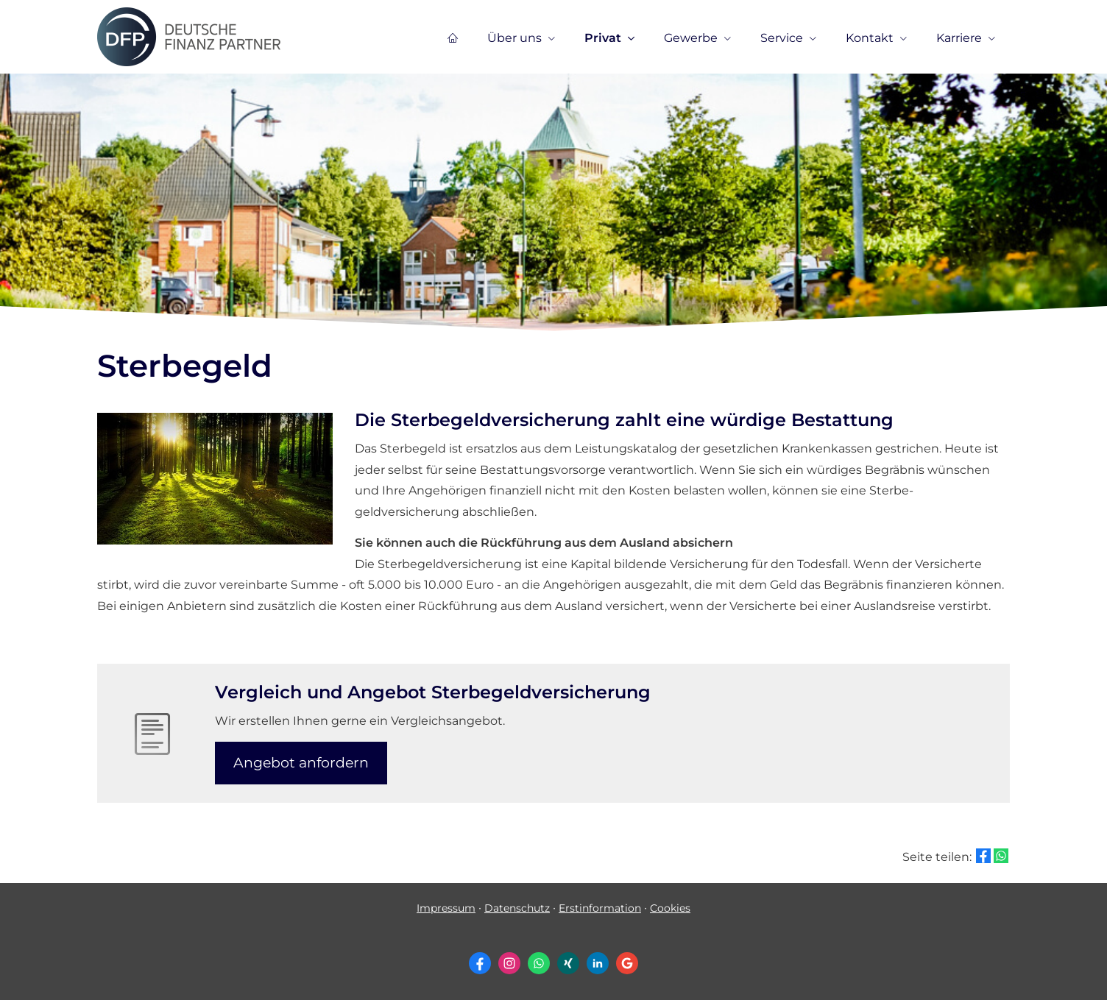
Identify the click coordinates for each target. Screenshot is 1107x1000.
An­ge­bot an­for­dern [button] (301, 762)
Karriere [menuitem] (959, 38)
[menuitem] (453, 37)
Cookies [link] (670, 908)
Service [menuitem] (781, 38)
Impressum (446, 908)
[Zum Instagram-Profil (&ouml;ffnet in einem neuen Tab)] (509, 963)
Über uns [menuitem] (514, 38)
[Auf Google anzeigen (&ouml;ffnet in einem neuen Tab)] (627, 963)
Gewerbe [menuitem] (691, 38)
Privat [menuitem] (602, 38)
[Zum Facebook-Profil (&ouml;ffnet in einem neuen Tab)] (480, 963)
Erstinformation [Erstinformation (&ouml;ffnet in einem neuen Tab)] (600, 908)
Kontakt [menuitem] (870, 38)
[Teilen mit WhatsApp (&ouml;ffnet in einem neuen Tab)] (1001, 855)
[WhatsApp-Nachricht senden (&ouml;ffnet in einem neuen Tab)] (539, 963)
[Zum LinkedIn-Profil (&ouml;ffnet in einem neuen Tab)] (598, 963)
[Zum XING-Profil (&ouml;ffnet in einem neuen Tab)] (568, 963)
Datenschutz (517, 908)
